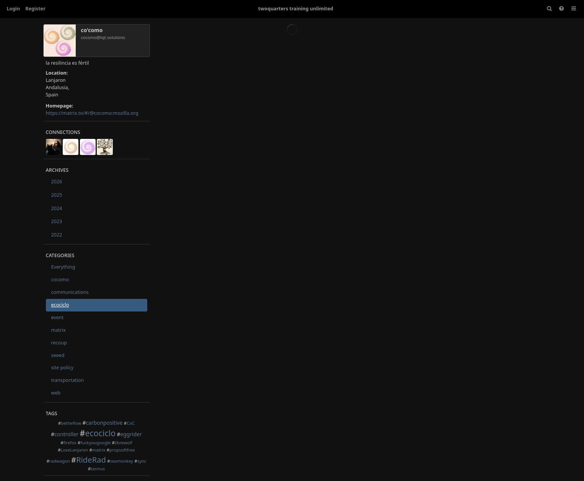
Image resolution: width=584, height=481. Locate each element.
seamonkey (121, 461)
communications (70, 292)
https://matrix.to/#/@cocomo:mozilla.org (92, 113)
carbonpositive (104, 422)
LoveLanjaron (74, 450)
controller (66, 434)
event (57, 317)
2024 (56, 208)
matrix (58, 330)
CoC (131, 423)
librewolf (123, 442)
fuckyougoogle (95, 442)
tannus (98, 468)
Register (35, 8)
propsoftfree (122, 450)
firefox (69, 442)
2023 (56, 221)
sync (141, 461)
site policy (62, 367)
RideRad (91, 459)
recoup (59, 342)
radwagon (59, 461)
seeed (58, 355)
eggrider (131, 434)
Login (13, 8)
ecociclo (60, 305)
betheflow (71, 423)
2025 (56, 195)
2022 (56, 235)
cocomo (60, 279)
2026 (56, 181)
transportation (67, 380)
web (56, 393)
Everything (63, 267)
